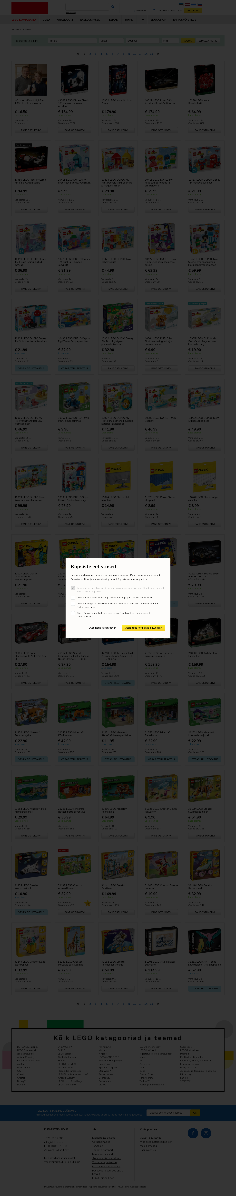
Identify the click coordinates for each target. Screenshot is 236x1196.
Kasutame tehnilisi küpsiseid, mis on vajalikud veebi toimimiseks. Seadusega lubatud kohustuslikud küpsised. (120, 590)
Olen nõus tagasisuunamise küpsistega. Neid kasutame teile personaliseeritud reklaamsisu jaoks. (117, 605)
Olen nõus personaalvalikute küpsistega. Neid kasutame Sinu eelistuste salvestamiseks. (114, 615)
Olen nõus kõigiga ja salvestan (143, 628)
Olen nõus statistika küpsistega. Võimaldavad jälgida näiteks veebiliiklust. (114, 597)
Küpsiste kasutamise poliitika (132, 579)
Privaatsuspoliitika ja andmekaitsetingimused (94, 579)
